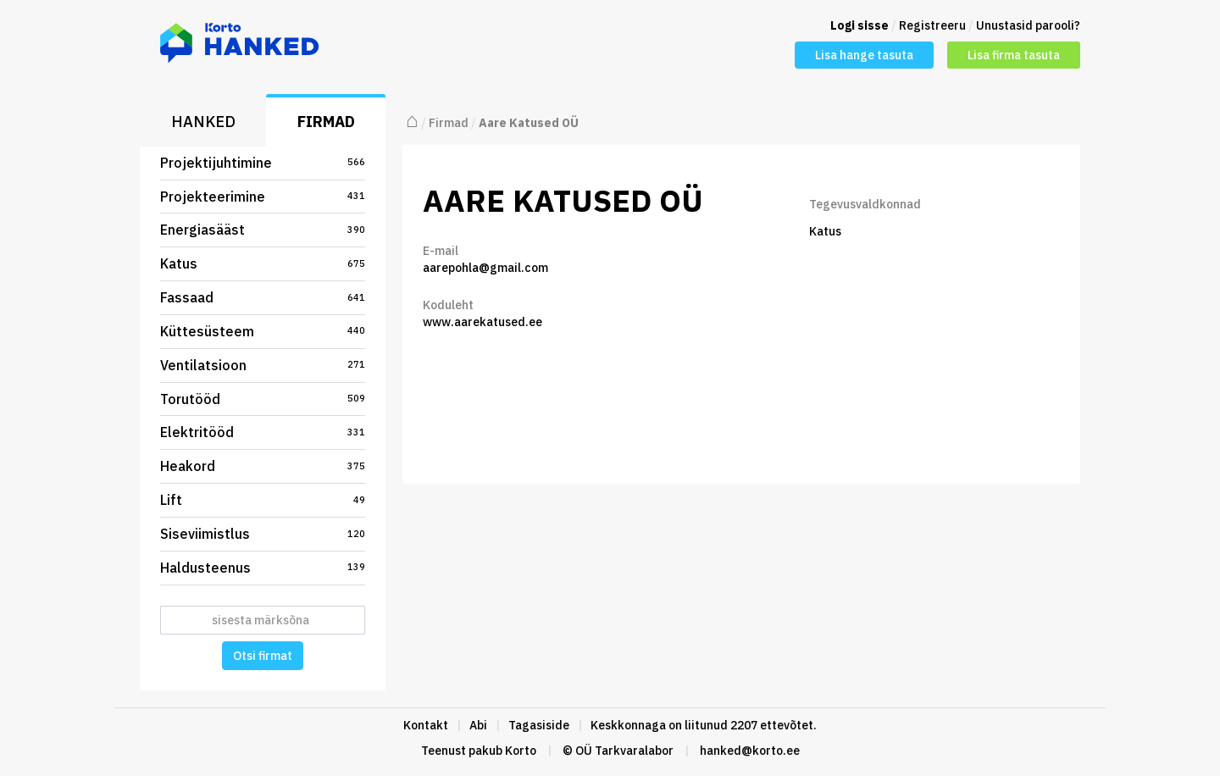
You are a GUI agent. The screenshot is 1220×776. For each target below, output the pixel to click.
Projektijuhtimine (262, 162)
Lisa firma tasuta (1014, 55)
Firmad (326, 121)
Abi (478, 725)
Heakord (262, 465)
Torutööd (262, 399)
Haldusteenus (262, 567)
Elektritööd (262, 432)
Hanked (203, 121)
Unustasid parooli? (1028, 25)
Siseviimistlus (262, 533)
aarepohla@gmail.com (485, 267)
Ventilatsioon (262, 365)
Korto (520, 750)
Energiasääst (262, 229)
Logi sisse (859, 25)
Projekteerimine (262, 196)
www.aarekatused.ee (482, 322)
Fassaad (262, 297)
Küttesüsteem (262, 331)
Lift (262, 499)
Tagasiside (538, 725)
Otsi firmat (262, 655)
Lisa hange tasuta (864, 55)
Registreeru (932, 25)
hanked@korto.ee (750, 750)
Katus (262, 263)
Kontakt (425, 725)
